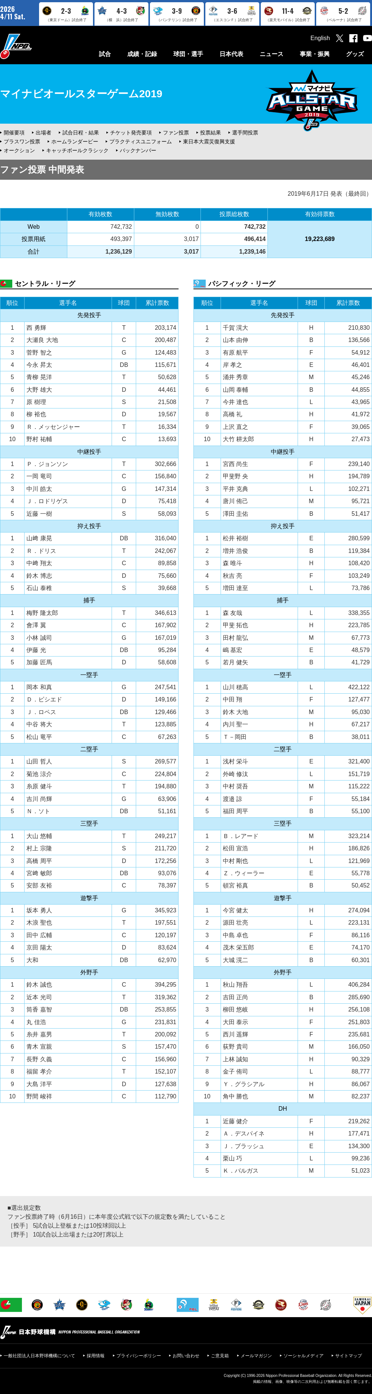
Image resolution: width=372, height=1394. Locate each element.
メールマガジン (256, 1355)
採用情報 (96, 1355)
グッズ (355, 54)
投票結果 (210, 133)
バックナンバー (138, 150)
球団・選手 (188, 54)
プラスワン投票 (22, 141)
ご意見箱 (220, 1355)
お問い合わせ (186, 1355)
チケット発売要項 (131, 133)
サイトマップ (348, 1355)
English (320, 38)
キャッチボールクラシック (77, 150)
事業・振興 (315, 54)
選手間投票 (245, 133)
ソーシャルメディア (303, 1355)
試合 (105, 54)
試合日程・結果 (80, 133)
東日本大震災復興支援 (209, 141)
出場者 (43, 133)
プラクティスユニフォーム (140, 141)
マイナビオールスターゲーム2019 (81, 94)
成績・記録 (142, 54)
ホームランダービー (74, 141)
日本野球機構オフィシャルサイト (34, 46)
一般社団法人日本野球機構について (39, 1355)
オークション (19, 150)
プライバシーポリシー (138, 1355)
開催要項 (14, 133)
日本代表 (231, 54)
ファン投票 (176, 133)
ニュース (271, 54)
